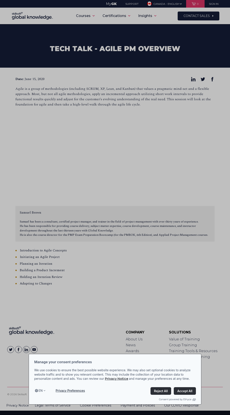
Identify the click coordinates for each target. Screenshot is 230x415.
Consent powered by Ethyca (177, 399)
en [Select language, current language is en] (40, 390)
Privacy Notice (116, 379)
